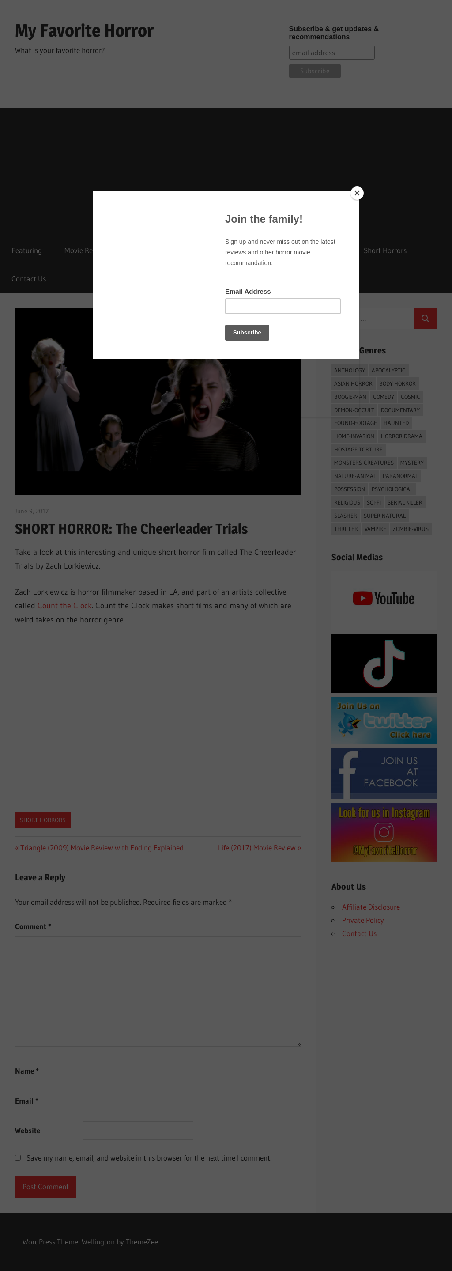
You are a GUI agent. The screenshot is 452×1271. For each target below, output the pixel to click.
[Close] (357, 193)
